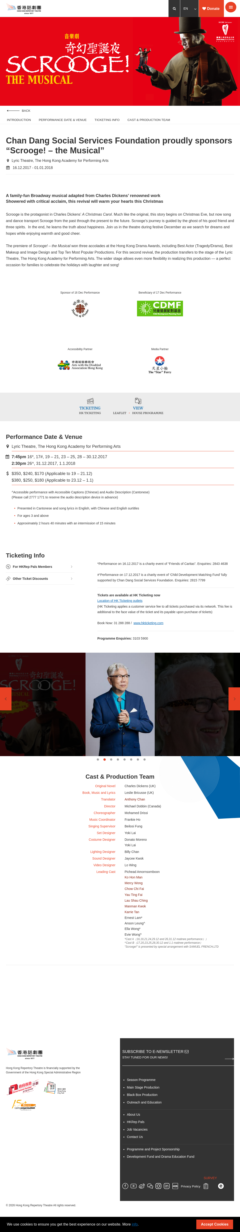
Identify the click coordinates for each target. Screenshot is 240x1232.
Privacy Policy (190, 1196)
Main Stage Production (143, 1097)
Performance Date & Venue (63, 120)
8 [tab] (144, 765)
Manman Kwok (135, 915)
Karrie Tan (132, 921)
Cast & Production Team (149, 120)
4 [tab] (118, 765)
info (135, 1224)
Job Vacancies (137, 1139)
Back (18, 111)
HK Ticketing (85, 416)
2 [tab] (104, 765)
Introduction (19, 120)
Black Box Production (142, 1105)
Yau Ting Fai (134, 904)
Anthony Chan (135, 805)
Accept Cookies (215, 1224)
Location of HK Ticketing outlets (120, 605)
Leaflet (126, 416)
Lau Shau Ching (136, 909)
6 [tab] (131, 765)
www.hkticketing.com (149, 628)
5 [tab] (124, 765)
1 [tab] (98, 765)
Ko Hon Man (134, 886)
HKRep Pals (135, 1132)
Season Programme (141, 1090)
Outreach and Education (144, 1112)
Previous (5, 704)
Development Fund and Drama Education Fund (160, 1167)
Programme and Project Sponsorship (153, 1159)
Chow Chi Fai (134, 898)
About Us (133, 1124)
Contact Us (135, 1147)
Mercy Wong (134, 892)
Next (234, 704)
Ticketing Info (107, 120)
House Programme (154, 416)
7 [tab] (138, 765)
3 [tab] (111, 765)
